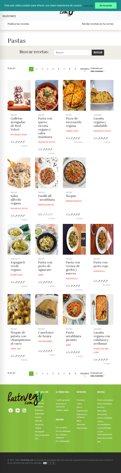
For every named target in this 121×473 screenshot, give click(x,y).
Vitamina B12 (82, 411)
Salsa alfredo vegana (16, 199)
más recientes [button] (96, 71)
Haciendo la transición (61, 405)
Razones (60, 419)
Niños (79, 421)
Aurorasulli (72, 278)
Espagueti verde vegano (18, 266)
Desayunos (102, 414)
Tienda (38, 417)
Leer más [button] (88, 5)
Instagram (39, 431)
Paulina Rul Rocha (46, 142)
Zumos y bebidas (104, 418)
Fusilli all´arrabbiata (46, 198)
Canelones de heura (46, 334)
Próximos (84, 70)
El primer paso (62, 392)
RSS (37, 438)
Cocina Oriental (104, 428)
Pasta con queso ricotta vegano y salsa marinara (45, 128)
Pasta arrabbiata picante (73, 336)
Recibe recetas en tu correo (97, 23)
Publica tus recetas (18, 23)
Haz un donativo (42, 435)
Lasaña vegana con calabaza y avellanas (102, 338)
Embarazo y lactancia (82, 415)
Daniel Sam (16, 349)
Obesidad (81, 424)
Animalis (39, 421)
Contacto (39, 406)
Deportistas (82, 428)
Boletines (39, 410)
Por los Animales (63, 431)
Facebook (39, 424)
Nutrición (81, 392)
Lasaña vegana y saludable (100, 122)
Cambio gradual (63, 400)
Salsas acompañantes (104, 422)
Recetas (101, 392)
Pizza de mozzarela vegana (73, 122)
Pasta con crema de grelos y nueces (73, 267)
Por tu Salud (61, 427)
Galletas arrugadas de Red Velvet (18, 124)
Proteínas (81, 400)
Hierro (79, 407)
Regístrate (9, 16)
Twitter (38, 428)
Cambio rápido (62, 410)
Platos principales (105, 400)
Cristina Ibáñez (45, 341)
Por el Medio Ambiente (61, 436)
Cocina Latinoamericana (104, 433)
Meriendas (101, 411)
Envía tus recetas (104, 438)
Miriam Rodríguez (46, 205)
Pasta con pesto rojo (101, 264)
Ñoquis (71, 196)
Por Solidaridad (62, 441)
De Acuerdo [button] (106, 5)
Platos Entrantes (104, 404)
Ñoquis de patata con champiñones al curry (21, 338)
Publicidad (39, 414)
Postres (100, 407)
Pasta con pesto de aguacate (45, 266)
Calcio (79, 404)
